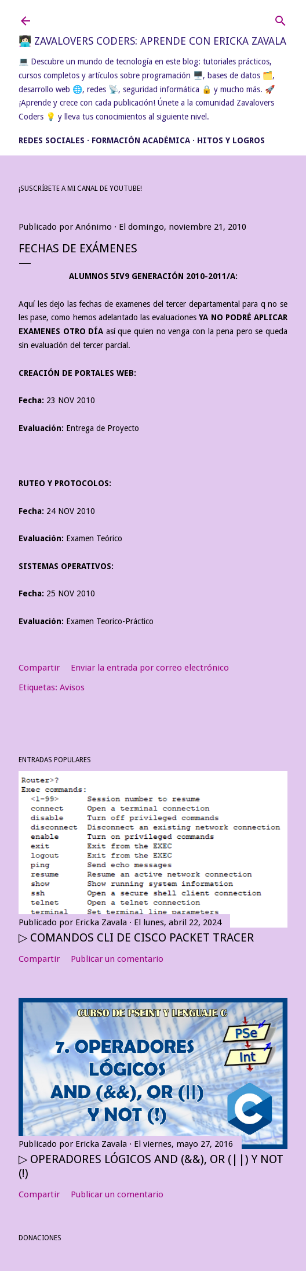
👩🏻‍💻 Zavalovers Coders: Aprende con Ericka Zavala (152, 41)
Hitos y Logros (231, 140)
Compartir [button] (39, 667)
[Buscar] (280, 18)
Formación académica (141, 140)
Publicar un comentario (117, 959)
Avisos (72, 687)
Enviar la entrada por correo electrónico (150, 667)
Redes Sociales (52, 140)
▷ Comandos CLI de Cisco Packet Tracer (136, 937)
